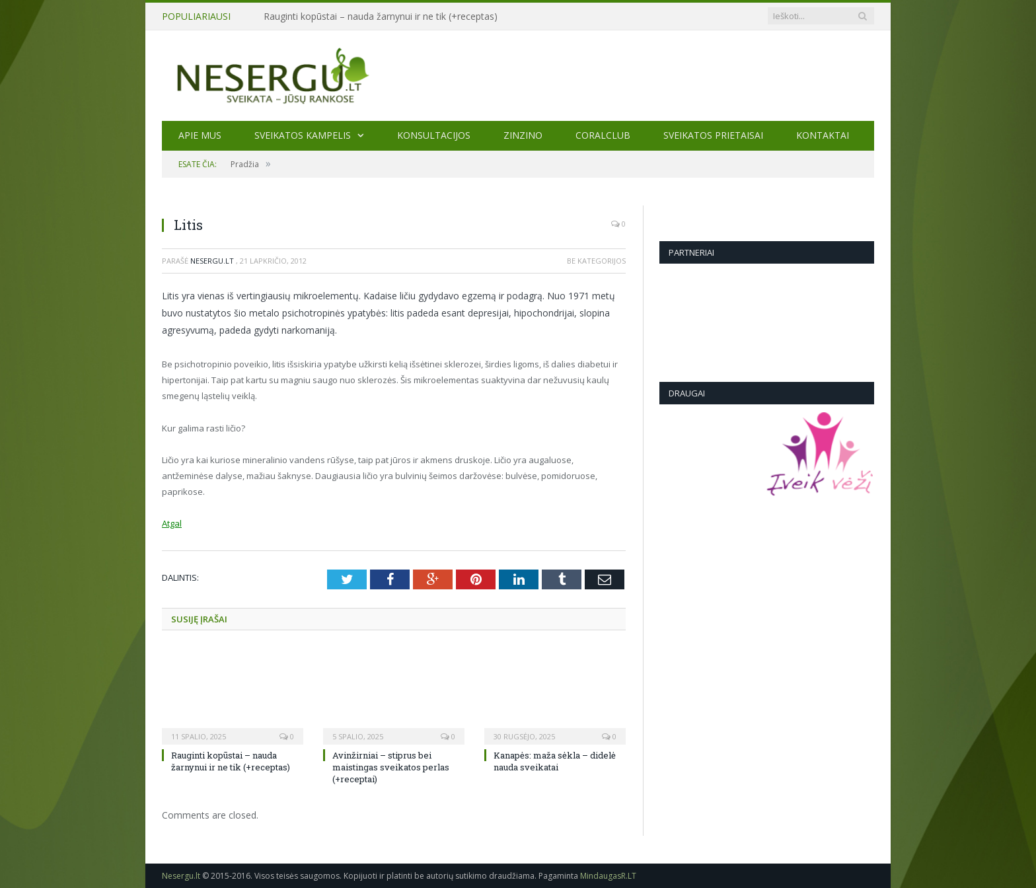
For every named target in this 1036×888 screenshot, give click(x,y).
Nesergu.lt (212, 261)
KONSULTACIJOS (433, 135)
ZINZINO (522, 135)
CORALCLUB (602, 135)
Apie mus (199, 135)
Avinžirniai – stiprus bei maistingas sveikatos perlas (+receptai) (390, 767)
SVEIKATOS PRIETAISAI (713, 135)
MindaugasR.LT (608, 875)
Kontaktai (822, 135)
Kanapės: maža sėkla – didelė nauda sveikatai (555, 761)
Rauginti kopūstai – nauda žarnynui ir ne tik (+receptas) (381, 16)
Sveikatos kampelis (302, 135)
